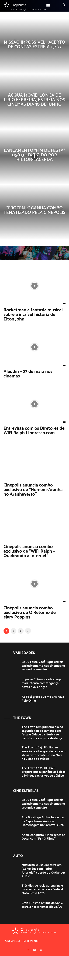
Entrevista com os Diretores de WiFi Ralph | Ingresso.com (34, 431)
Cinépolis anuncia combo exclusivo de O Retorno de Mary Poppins (30, 612)
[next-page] (28, 631)
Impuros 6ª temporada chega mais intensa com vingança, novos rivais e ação (41, 683)
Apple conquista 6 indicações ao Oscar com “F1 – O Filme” (43, 837)
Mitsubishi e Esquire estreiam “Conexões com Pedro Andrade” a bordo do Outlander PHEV (43, 870)
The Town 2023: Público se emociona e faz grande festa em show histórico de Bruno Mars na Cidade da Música (43, 753)
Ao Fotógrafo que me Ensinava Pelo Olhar (43, 698)
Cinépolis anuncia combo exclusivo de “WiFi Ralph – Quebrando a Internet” (29, 551)
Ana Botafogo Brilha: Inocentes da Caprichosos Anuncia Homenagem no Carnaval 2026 (43, 821)
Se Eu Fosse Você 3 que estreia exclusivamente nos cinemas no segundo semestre (43, 665)
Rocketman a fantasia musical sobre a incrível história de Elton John (33, 314)
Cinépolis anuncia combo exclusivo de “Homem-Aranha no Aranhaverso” (33, 489)
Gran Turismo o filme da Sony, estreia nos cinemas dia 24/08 (42, 905)
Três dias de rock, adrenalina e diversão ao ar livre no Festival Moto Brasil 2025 (42, 889)
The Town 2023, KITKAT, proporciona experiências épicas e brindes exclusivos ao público (43, 772)
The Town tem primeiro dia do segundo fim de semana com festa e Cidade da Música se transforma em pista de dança (42, 732)
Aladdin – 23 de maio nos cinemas (28, 374)
